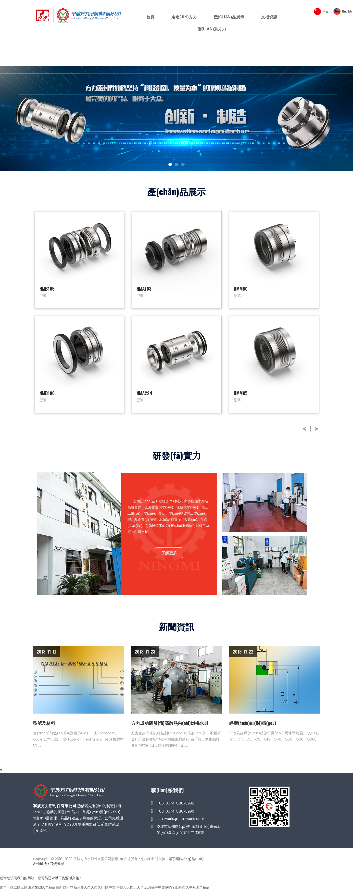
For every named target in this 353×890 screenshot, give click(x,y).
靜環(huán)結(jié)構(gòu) (252, 723)
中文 (325, 11)
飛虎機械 (57, 863)
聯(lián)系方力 (212, 29)
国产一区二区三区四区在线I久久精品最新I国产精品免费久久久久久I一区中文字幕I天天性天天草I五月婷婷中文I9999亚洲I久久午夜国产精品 (105, 887)
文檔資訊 (269, 17)
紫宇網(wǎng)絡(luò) (186, 858)
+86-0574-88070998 (175, 803)
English (347, 11)
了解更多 (169, 553)
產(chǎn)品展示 (229, 17)
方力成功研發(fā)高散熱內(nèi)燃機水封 (169, 723)
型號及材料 (44, 723)
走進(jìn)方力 (184, 17)
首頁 (150, 17)
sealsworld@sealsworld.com (180, 818)
